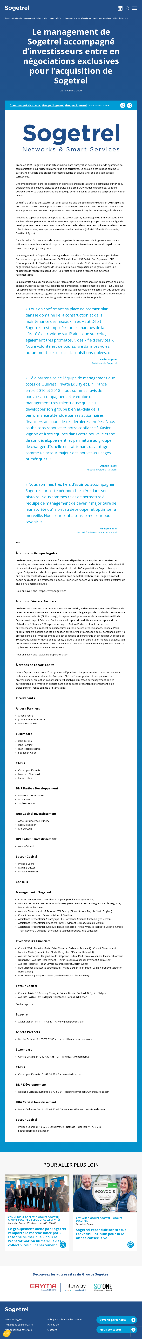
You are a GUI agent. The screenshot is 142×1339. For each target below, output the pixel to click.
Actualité (82, 1218)
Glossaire (52, 1329)
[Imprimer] (122, 105)
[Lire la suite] (63, 1244)
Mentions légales (14, 1319)
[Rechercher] (127, 8)
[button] (134, 8)
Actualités (15, 18)
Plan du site (53, 1324)
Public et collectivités (46, 1219)
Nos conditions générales (18, 1329)
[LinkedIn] (120, 8)
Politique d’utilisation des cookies (64, 1319)
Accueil (7, 18)
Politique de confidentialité (19, 1324)
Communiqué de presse (25, 105)
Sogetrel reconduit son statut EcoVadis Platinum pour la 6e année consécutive (101, 1234)
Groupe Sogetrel (53, 105)
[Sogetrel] (17, 8)
